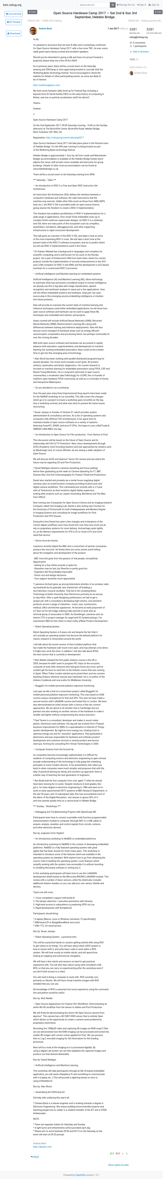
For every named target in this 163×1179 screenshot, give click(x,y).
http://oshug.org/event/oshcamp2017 (65, 137)
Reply (35, 1157)
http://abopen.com (42, 1147)
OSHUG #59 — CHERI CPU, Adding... (45, 20)
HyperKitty (80, 1175)
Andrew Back (45, 28)
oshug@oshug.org (138, 37)
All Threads (13, 22)
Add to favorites (139, 51)
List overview (13, 14)
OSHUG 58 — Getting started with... (145, 20)
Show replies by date (118, 1165)
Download (13, 33)
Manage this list (126, 5)
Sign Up (154, 5)
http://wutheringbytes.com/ (46, 85)
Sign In (141, 5)
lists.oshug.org (12, 5)
